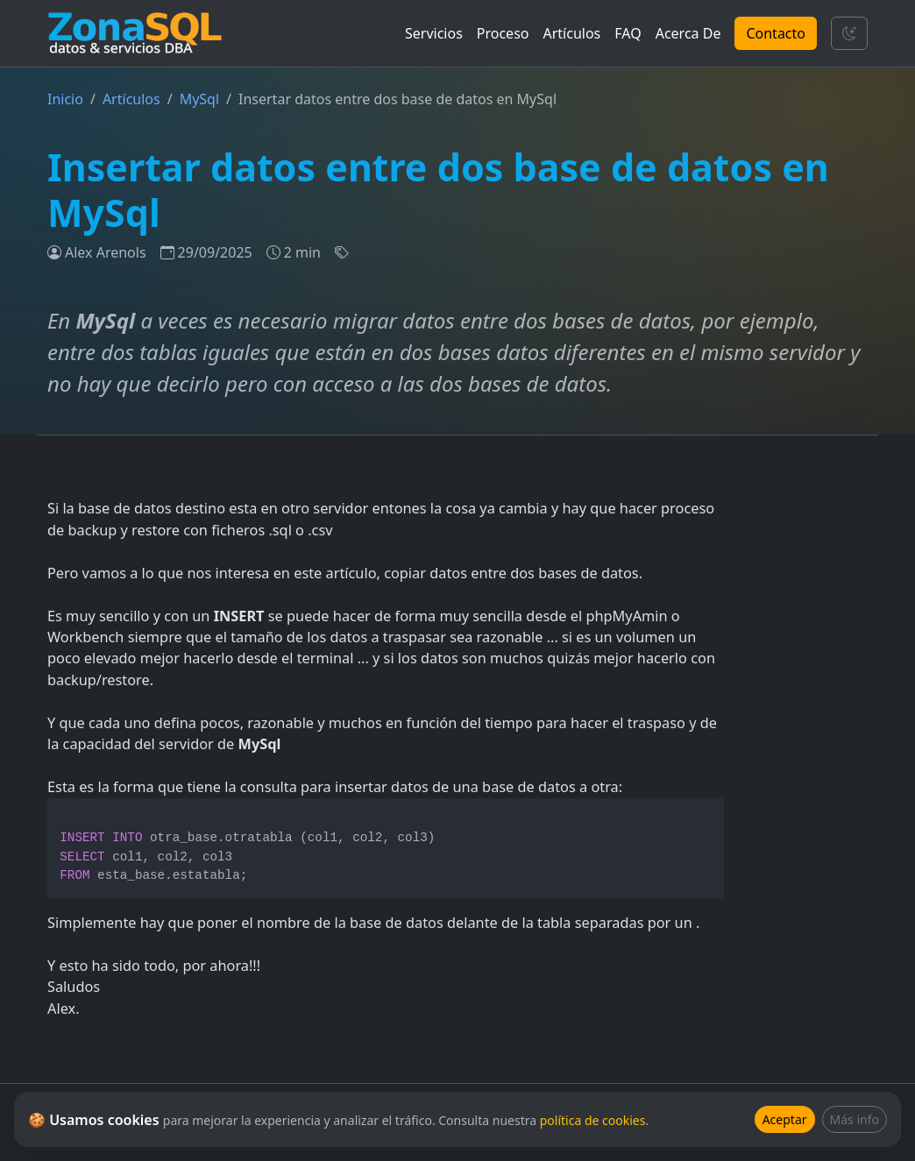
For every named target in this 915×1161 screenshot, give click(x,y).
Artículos (572, 33)
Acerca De (688, 33)
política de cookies (593, 1120)
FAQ (627, 33)
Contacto (775, 33)
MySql (199, 99)
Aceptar (784, 1119)
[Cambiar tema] (849, 33)
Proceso (503, 33)
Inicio (65, 99)
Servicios (434, 33)
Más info (854, 1119)
